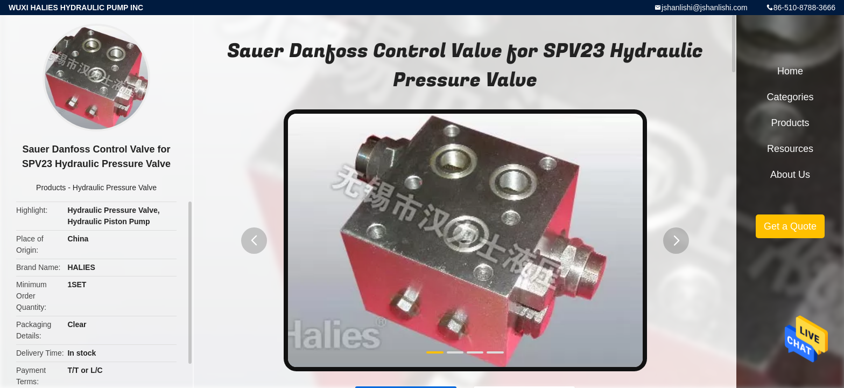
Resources (790, 148)
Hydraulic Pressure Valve (115, 187)
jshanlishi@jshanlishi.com (705, 7)
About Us (790, 174)
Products (51, 187)
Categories (789, 97)
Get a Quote (790, 226)
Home (790, 71)
